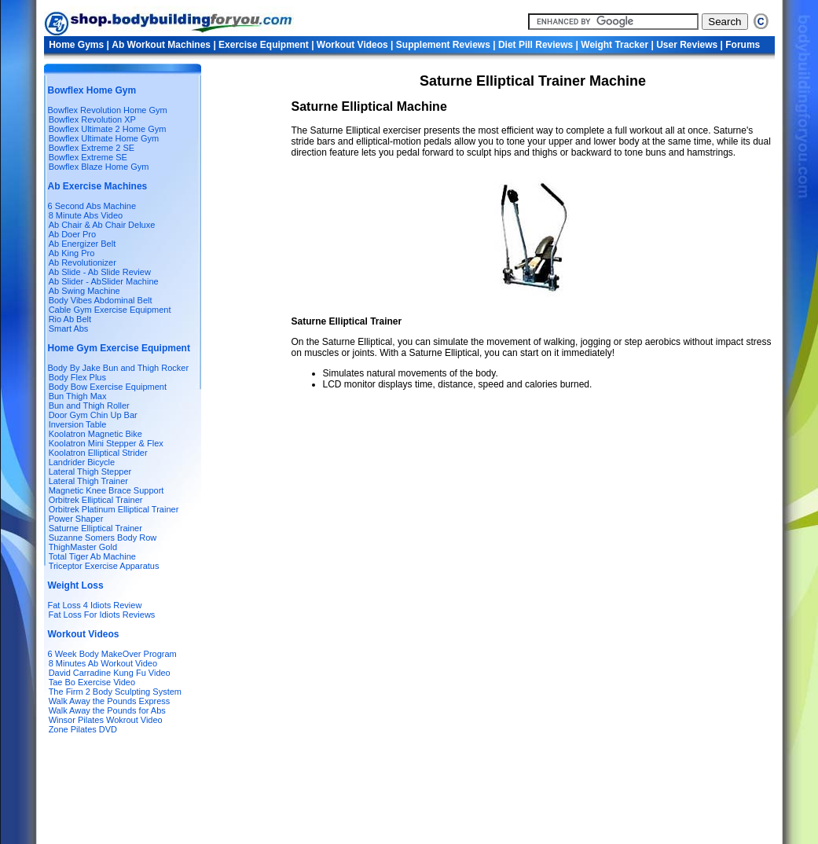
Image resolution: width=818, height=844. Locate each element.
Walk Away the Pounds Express (110, 701)
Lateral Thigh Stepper (90, 471)
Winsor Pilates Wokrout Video (106, 720)
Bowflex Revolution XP (92, 119)
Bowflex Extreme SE (88, 157)
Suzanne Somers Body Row (103, 537)
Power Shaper (76, 518)
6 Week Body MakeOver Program (112, 654)
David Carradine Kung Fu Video (110, 672)
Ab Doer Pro (73, 234)
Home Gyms (77, 44)
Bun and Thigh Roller (89, 405)
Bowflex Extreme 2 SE (91, 147)
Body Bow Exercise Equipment (108, 386)
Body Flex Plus (77, 377)
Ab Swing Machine (84, 290)
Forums (742, 44)
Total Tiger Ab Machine (92, 556)
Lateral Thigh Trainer (88, 481)
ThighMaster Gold (83, 547)
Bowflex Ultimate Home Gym (104, 138)
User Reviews (686, 44)
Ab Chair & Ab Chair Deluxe (102, 224)
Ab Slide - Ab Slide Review (100, 272)
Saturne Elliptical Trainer (95, 528)
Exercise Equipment (264, 44)
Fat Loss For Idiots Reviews (101, 614)
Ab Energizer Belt (82, 243)
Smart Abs (69, 328)
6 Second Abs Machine (92, 206)
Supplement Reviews (444, 44)
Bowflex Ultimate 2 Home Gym (108, 129)
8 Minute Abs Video (86, 215)
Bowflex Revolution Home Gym (107, 110)
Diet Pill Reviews (537, 44)
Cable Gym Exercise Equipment (110, 309)
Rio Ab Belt (70, 319)
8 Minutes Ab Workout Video (103, 663)
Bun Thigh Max (78, 396)
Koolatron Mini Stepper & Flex (106, 443)
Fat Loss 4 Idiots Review (95, 605)
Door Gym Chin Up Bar (93, 415)
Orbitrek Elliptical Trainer (96, 500)
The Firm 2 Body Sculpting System (115, 691)
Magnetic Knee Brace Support (106, 490)
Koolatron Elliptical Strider (98, 452)
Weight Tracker (616, 44)
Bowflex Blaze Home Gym (99, 166)
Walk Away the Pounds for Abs (107, 710)
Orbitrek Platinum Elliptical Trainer (114, 509)
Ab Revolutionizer (82, 262)
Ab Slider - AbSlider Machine (104, 281)
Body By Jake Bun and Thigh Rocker (118, 367)
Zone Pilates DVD (83, 729)
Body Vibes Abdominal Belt (100, 300)
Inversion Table (78, 424)
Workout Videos (354, 44)
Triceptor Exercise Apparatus (104, 566)
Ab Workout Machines (161, 44)
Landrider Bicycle (82, 462)
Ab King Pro (72, 253)
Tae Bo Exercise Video (92, 682)
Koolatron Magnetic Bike (95, 434)
